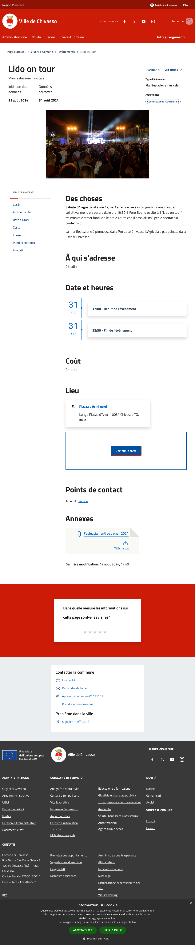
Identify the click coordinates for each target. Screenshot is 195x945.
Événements (66, 51)
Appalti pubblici (60, 816)
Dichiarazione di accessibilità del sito (119, 885)
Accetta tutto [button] (82, 930)
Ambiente (104, 809)
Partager (154, 70)
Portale (83, 501)
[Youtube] (138, 21)
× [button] (190, 903)
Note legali (105, 876)
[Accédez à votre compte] (163, 5)
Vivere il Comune (42, 51)
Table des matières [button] (23, 192)
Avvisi (150, 802)
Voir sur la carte (126, 451)
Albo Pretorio (106, 862)
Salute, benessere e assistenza (118, 816)
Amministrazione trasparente (117, 855)
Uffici (5, 802)
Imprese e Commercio (64, 809)
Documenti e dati (13, 829)
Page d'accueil (16, 51)
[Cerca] (188, 21)
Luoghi (150, 821)
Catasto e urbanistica (64, 823)
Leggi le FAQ (58, 869)
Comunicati (153, 795)
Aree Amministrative (15, 795)
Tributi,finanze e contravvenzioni (119, 802)
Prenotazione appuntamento (68, 855)
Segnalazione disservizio (66, 862)
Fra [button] (187, 5)
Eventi (150, 828)
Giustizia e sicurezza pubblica (117, 795)
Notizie (150, 788)
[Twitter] (128, 21)
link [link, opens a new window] (134, 922)
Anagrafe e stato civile (64, 788)
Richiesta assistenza (63, 876)
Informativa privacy (110, 869)
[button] (97, 938)
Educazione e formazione (114, 788)
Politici (6, 816)
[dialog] (97, 922)
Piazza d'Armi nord (93, 406)
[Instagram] (147, 21)
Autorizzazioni (107, 822)
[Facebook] (119, 21)
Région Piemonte (13, 5)
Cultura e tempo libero (64, 795)
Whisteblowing (107, 895)
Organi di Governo (14, 788)
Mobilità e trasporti (62, 835)
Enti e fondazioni (13, 809)
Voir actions (174, 70)
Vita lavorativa (59, 802)
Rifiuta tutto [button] (113, 929)
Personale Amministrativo (19, 823)
